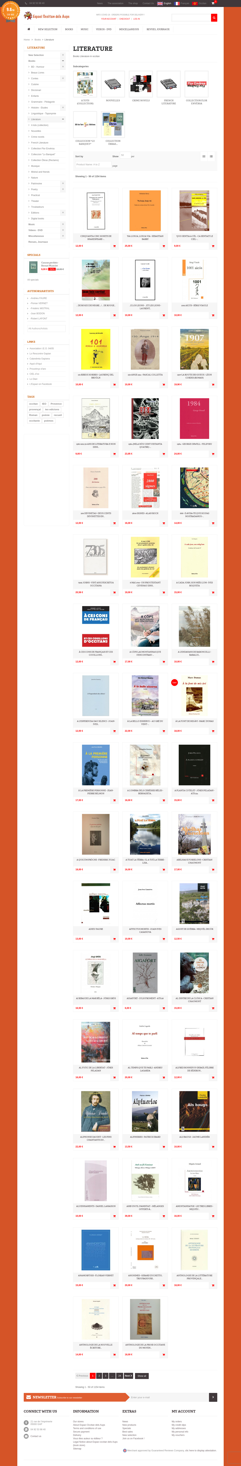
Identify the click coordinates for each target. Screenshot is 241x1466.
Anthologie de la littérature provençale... (194, 1277)
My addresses (179, 1428)
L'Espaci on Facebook (41, 384)
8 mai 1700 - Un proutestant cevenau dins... (145, 584)
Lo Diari (33, 379)
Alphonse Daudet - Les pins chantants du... (95, 1138)
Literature (36, 119)
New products (129, 1425)
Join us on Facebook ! (133, 1438)
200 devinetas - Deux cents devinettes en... (96, 515)
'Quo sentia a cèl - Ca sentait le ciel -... (194, 238)
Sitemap (77, 1448)
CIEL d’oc (34, 374)
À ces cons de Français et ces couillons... (96, 653)
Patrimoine (36, 183)
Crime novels (37, 137)
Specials (33, 255)
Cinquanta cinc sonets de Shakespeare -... (95, 238)
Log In (136, 19)
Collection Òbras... (113, 143)
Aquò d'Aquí (36, 363)
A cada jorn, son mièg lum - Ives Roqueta (194, 584)
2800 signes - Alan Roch (145, 513)
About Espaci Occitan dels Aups (89, 1425)
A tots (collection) (39, 125)
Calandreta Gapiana (40, 358)
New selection (129, 1435)
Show (115, 156)
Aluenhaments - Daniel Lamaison (96, 1206)
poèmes (48, 420)
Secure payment (81, 1431)
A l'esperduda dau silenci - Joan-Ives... (96, 723)
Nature (34, 177)
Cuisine (35, 84)
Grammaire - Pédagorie (43, 102)
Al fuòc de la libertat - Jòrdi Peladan (96, 1069)
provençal (35, 409)
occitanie (34, 420)
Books (69, 29)
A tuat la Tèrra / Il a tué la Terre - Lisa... (145, 861)
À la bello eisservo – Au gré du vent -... (145, 723)
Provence (56, 403)
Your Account (108, 19)
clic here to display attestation (200, 1450)
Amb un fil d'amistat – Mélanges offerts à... (145, 1208)
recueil (58, 415)
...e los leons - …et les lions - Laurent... (145, 307)
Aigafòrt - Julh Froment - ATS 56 (145, 998)
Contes (34, 78)
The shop (133, 3)
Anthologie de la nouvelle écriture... (95, 1346)
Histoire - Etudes (39, 107)
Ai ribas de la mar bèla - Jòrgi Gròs (96, 998)
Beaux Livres (37, 72)
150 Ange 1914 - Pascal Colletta (145, 374)
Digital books (37, 218)
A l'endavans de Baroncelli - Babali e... (194, 653)
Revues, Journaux (158, 29)
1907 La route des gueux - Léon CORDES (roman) (194, 376)
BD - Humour (37, 67)
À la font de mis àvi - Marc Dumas (194, 721)
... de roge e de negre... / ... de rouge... (95, 305)
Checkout (124, 19)
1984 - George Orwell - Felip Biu (194, 444)
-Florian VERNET (39, 303)
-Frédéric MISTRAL (40, 308)
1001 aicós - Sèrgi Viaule (194, 305)
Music (84, 29)
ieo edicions (52, 409)
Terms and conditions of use (87, 1428)
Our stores (78, 1421)
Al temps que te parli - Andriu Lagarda (145, 1069)
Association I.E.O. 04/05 (42, 348)
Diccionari (36, 90)
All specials (33, 279)
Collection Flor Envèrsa (42, 148)
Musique (35, 166)
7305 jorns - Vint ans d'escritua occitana (96, 584)
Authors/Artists (40, 291)
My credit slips (179, 1425)
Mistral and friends (40, 172)
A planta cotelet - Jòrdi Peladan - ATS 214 (194, 792)
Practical (35, 195)
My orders (177, 1421)
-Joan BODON (37, 313)
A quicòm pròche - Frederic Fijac (96, 859)
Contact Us (148, 3)
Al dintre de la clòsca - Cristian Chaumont (195, 1000)
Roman (33, 415)
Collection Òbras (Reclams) (45, 160)
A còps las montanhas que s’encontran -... (145, 653)
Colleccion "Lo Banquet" (43, 154)
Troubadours (37, 207)
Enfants (35, 96)
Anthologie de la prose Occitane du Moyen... (145, 1346)
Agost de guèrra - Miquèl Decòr (194, 929)
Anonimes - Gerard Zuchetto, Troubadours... (145, 1277)
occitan (33, 403)
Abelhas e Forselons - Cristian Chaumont (194, 861)
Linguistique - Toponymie (43, 113)
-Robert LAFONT (38, 318)
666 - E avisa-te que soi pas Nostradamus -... (194, 515)
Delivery (77, 1435)
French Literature (39, 142)
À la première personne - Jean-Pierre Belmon (95, 792)
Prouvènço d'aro (38, 369)
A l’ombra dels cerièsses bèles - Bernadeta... (145, 792)
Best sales (127, 1431)
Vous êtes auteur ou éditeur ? (88, 1438)
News (100, 3)
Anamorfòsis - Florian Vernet (96, 1275)
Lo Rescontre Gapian (40, 353)
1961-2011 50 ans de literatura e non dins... (96, 445)
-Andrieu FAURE (38, 298)
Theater (35, 201)
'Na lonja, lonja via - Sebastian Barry (145, 238)
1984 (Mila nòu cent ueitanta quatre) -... (145, 445)
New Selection (47, 29)
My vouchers (178, 1435)
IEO (44, 403)
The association (115, 3)
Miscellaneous (129, 29)
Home (27, 39)
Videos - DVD (103, 29)
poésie (46, 415)
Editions (35, 212)
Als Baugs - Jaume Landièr (194, 1137)
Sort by (79, 156)
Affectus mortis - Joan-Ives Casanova (145, 931)
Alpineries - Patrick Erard (145, 1137)
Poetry (34, 189)
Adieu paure (96, 929)
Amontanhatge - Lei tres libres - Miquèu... (194, 1208)
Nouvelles (36, 131)
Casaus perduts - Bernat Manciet (50, 264)
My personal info (180, 1431)
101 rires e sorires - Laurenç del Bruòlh (96, 376)
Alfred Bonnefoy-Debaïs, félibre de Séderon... (194, 1069)
